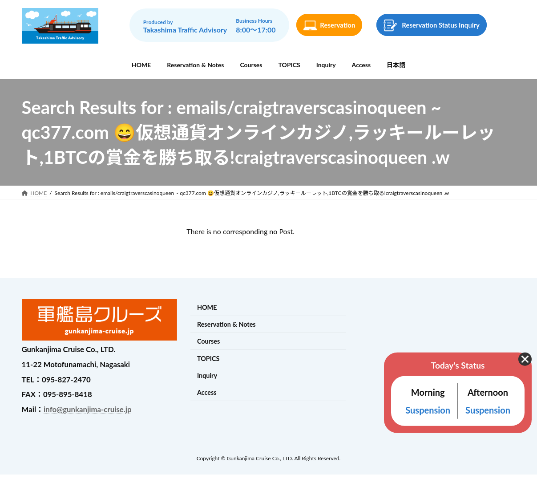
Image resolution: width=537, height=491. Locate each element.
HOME (207, 307)
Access (207, 392)
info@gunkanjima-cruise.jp (87, 409)
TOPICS (208, 358)
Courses (208, 341)
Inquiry (207, 375)
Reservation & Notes (226, 324)
